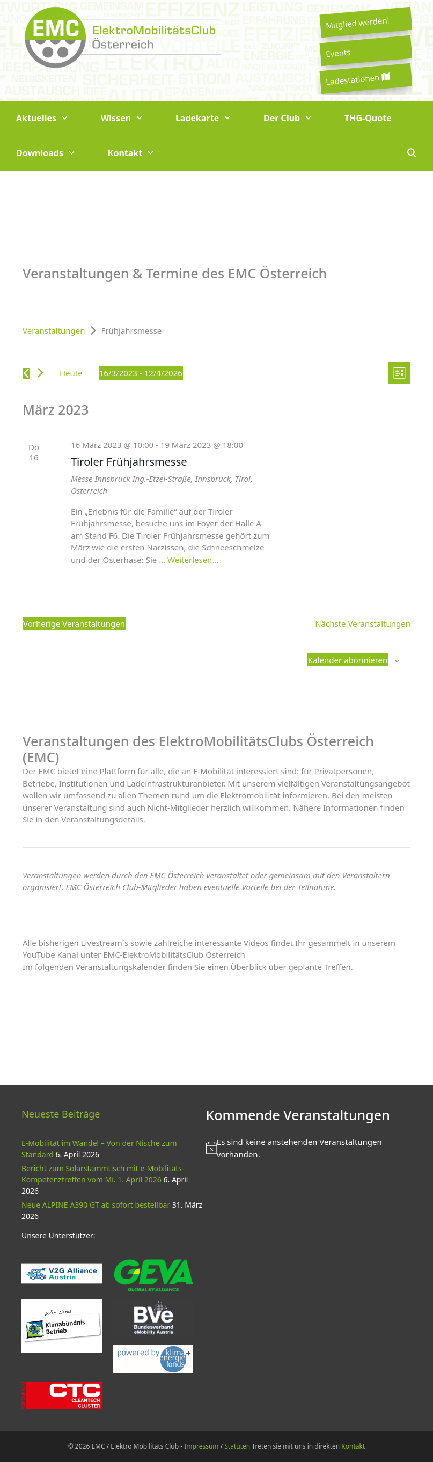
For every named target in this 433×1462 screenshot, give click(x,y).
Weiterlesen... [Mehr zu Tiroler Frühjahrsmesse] (192, 559)
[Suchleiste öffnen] (411, 153)
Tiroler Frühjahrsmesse (129, 461)
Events (338, 52)
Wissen (130, 118)
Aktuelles (50, 118)
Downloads (54, 153)
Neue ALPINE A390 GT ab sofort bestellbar (95, 1205)
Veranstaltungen (54, 330)
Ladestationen (357, 79)
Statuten (237, 1446)
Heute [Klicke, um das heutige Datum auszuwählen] (71, 373)
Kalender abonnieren (347, 660)
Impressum (201, 1446)
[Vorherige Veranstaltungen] (26, 373)
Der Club (295, 118)
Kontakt (139, 153)
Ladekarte (211, 118)
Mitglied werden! (357, 22)
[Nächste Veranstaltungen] (40, 373)
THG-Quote (368, 118)
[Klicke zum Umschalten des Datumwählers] (141, 373)
